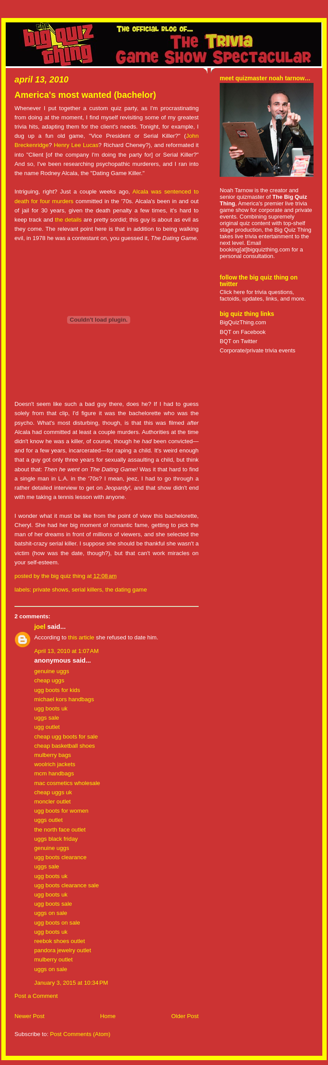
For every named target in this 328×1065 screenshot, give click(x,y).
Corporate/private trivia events (258, 350)
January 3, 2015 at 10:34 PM (71, 982)
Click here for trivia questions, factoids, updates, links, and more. (263, 295)
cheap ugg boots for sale (66, 736)
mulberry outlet (53, 959)
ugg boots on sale (57, 922)
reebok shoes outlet (59, 941)
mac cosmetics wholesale (67, 783)
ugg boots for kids (57, 690)
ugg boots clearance (60, 857)
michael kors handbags (64, 699)
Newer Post (29, 1016)
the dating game (126, 589)
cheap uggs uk (53, 792)
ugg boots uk (51, 708)
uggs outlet (48, 820)
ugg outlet (47, 727)
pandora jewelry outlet (62, 950)
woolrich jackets (54, 764)
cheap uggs (49, 680)
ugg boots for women (61, 810)
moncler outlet (52, 801)
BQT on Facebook (243, 332)
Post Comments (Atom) (80, 1034)
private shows (50, 589)
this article (81, 637)
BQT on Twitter (238, 341)
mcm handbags (54, 773)
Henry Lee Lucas (76, 145)
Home (107, 1016)
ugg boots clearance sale (66, 885)
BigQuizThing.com (243, 322)
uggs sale (46, 717)
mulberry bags (52, 755)
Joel (40, 626)
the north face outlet (60, 829)
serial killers (86, 589)
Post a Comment (36, 996)
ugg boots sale (53, 903)
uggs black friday (56, 839)
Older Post (185, 1016)
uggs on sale (50, 913)
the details (68, 219)
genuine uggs (51, 671)
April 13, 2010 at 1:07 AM (66, 651)
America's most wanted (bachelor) (85, 95)
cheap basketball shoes (64, 745)
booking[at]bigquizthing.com (255, 249)
